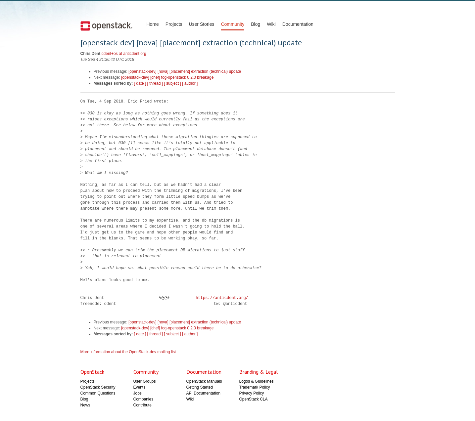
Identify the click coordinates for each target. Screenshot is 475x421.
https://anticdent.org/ (220, 298)
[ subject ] (172, 83)
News (85, 405)
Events (139, 387)
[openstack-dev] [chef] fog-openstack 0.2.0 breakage (167, 77)
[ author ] (190, 83)
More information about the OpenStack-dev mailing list (128, 352)
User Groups (144, 381)
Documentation (297, 24)
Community (232, 24)
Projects (174, 24)
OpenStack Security (98, 387)
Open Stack (106, 26)
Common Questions (98, 393)
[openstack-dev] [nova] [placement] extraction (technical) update (184, 71)
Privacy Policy (251, 393)
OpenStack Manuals (204, 381)
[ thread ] (155, 83)
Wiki (271, 24)
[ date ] (140, 83)
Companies (143, 399)
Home (153, 24)
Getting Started (199, 387)
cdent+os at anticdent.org (124, 53)
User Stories (201, 24)
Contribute (142, 405)
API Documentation (203, 393)
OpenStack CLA (253, 399)
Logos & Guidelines (256, 381)
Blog (255, 24)
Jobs (137, 393)
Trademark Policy (254, 387)
